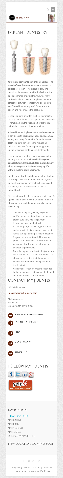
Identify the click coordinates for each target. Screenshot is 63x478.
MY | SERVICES (14, 432)
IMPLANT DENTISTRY (18, 416)
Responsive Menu (53, 9)
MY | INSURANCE (16, 428)
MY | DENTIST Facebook (24, 461)
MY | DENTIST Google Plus (34, 461)
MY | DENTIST (14, 420)
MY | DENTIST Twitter (29, 461)
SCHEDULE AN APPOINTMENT (22, 436)
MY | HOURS (13, 424)
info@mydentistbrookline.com (22, 293)
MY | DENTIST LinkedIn (39, 461)
